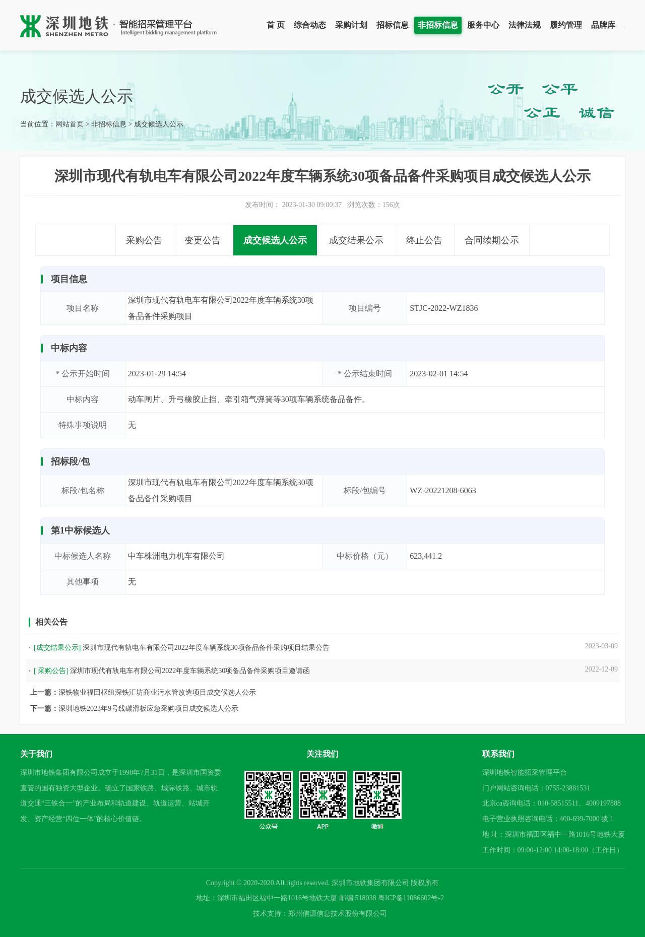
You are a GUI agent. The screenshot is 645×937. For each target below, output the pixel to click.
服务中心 (483, 25)
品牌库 (603, 25)
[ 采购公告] (51, 671)
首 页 (276, 25)
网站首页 (69, 124)
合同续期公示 (492, 240)
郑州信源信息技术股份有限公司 (337, 913)
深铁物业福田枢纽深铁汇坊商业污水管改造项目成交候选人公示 (157, 692)
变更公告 (202, 240)
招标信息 (392, 25)
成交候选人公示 (158, 124)
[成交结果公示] (57, 647)
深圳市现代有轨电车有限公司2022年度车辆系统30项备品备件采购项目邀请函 (190, 671)
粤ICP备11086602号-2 (411, 898)
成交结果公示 (356, 240)
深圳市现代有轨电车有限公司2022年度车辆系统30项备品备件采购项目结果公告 (206, 647)
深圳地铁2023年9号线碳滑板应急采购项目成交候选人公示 (148, 708)
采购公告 (144, 240)
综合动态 (310, 25)
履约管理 (566, 25)
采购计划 (351, 25)
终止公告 (424, 240)
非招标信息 (438, 25)
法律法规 (524, 25)
